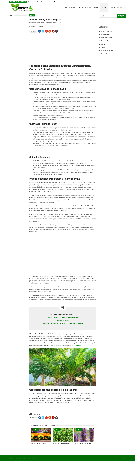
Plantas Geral (31, 2)
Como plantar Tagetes (38, 443)
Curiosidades (52, 2)
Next (38, 447)
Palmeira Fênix (37, 414)
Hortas (96, 7)
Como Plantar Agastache (82, 443)
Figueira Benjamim (62, 320)
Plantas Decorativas (42, 2)
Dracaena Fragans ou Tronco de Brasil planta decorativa (63, 323)
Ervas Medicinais (85, 7)
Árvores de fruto (70, 7)
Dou (125, 458)
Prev (33, 447)
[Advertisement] (62, 47)
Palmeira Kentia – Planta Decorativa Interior (62, 317)
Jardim (103, 7)
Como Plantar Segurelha (61, 443)
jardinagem (77, 345)
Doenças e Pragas (115, 7)
